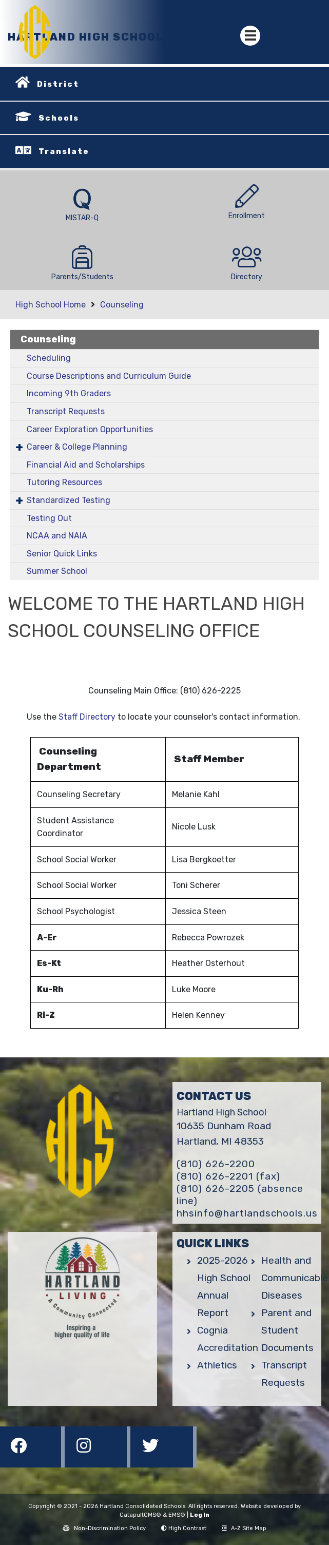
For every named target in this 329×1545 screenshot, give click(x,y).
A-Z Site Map (244, 1528)
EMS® (176, 1515)
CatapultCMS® (140, 1515)
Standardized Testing (68, 500)
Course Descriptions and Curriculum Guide (109, 376)
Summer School (57, 571)
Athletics (217, 1365)
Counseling (122, 305)
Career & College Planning (77, 447)
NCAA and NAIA (57, 535)
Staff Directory (87, 717)
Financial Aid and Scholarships (86, 465)
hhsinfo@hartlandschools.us (247, 1213)
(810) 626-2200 (216, 1164)
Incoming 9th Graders (69, 393)
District (58, 84)
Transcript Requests (66, 411)
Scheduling (49, 358)
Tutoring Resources (64, 482)
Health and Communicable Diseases (294, 1277)
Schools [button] (58, 118)
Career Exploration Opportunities (90, 429)
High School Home (50, 305)
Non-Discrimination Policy (104, 1528)
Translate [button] (63, 151)
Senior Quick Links (62, 553)
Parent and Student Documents (287, 1330)
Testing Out (49, 518)
